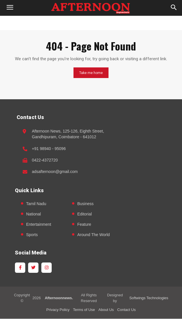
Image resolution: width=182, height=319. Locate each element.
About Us (106, 310)
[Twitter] (33, 267)
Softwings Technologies (148, 298)
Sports (32, 234)
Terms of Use (84, 310)
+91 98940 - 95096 (49, 148)
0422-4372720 (45, 160)
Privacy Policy (57, 310)
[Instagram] (46, 267)
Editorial (84, 214)
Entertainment (38, 224)
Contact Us (126, 310)
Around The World (93, 234)
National (33, 214)
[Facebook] (20, 267)
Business (85, 203)
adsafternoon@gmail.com (55, 171)
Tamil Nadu (36, 203)
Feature (84, 224)
